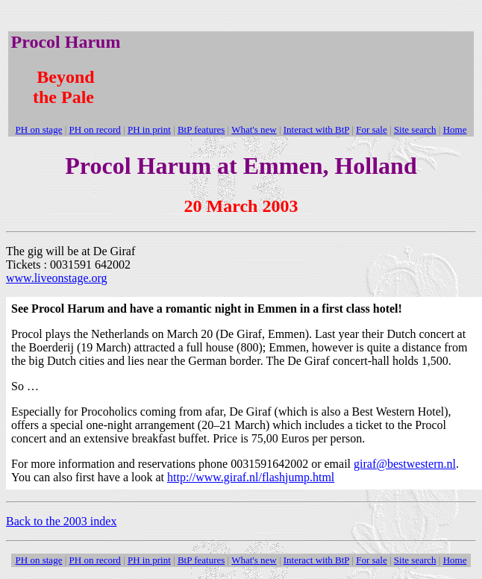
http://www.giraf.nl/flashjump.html (250, 477)
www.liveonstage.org (56, 278)
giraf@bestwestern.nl (405, 463)
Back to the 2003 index (61, 521)
